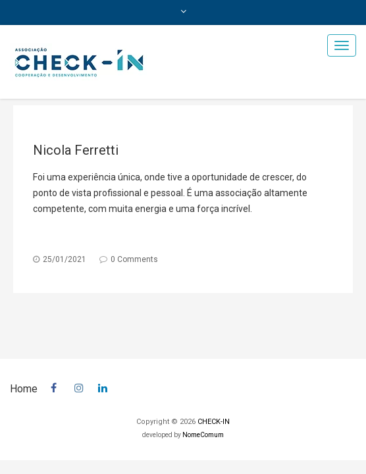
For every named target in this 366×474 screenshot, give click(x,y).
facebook (56, 385)
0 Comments (134, 259)
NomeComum (203, 434)
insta (79, 385)
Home (24, 388)
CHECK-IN (213, 421)
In (103, 385)
